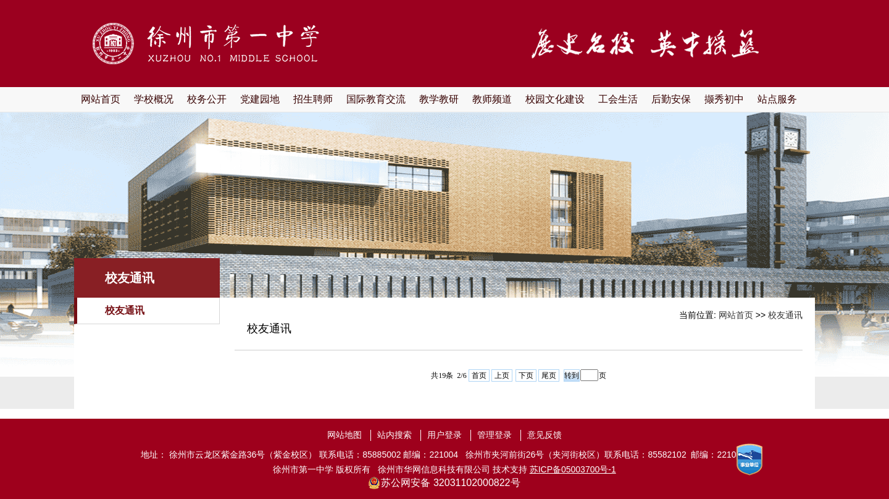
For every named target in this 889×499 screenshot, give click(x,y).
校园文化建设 (555, 99)
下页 (526, 375)
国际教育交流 (376, 99)
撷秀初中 (724, 99)
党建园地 (260, 99)
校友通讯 (124, 310)
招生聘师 (313, 99)
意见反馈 (544, 435)
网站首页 (100, 99)
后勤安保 (671, 99)
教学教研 (439, 99)
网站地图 (344, 435)
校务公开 (207, 99)
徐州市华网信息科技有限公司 (434, 469)
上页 (502, 375)
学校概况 (153, 99)
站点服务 (777, 99)
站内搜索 (394, 435)
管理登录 (494, 435)
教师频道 (492, 99)
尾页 (548, 375)
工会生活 (618, 99)
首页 (479, 375)
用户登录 (444, 435)
